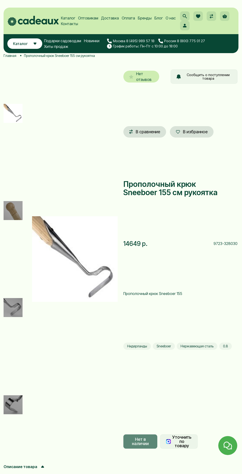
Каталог (68, 18)
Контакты (69, 23)
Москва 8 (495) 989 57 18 (130, 41)
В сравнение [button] (144, 131)
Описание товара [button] (24, 466)
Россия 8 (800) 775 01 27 (181, 41)
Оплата (128, 18)
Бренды (145, 18)
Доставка (110, 18)
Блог (158, 18)
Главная (10, 56)
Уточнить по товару (178, 441)
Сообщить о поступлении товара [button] (203, 77)
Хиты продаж (56, 46)
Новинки (91, 40)
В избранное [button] (192, 131)
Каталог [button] (25, 43)
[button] (185, 16)
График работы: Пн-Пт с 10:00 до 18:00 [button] (142, 46)
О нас (171, 18)
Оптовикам (88, 18)
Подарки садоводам (62, 40)
